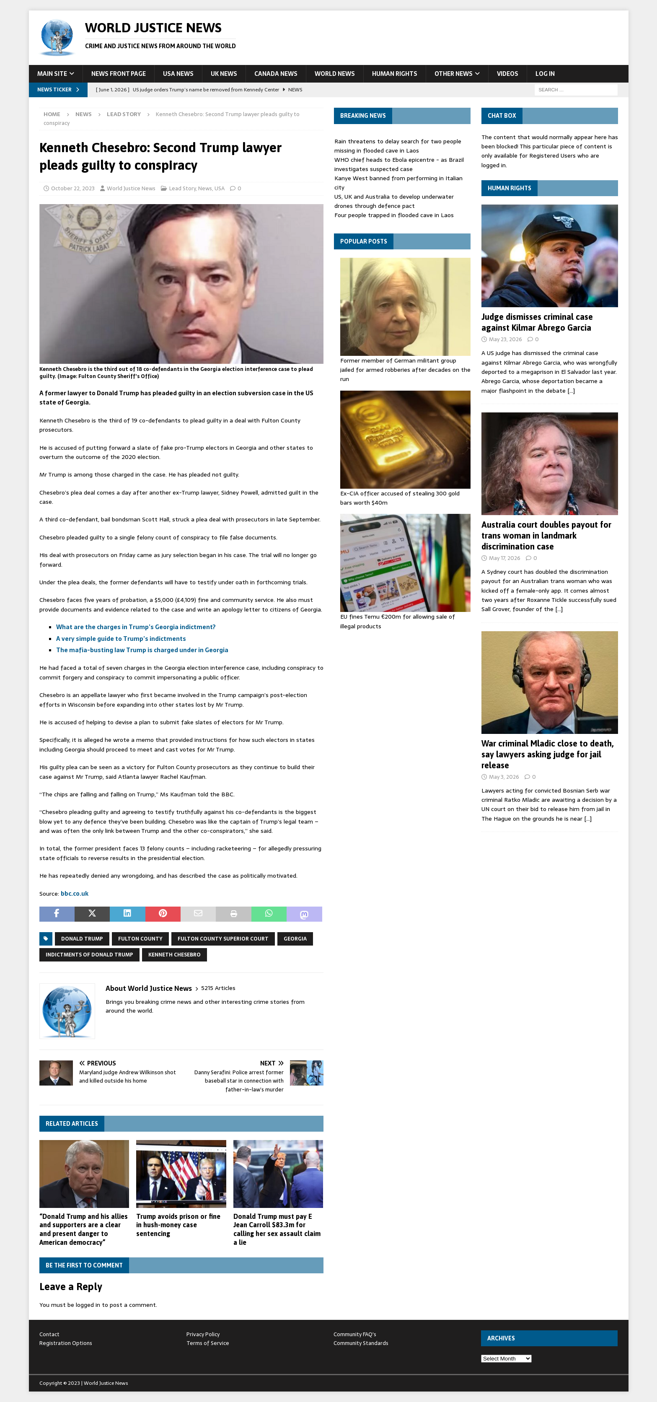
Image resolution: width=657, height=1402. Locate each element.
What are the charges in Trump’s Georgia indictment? (136, 627)
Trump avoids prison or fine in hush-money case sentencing (178, 1225)
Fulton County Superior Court (223, 939)
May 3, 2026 (504, 776)
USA (220, 188)
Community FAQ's (355, 1334)
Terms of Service (207, 1343)
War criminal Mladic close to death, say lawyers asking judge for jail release (547, 754)
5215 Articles (218, 988)
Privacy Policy (203, 1334)
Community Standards (361, 1343)
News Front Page (118, 73)
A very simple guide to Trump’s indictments (121, 638)
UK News (224, 73)
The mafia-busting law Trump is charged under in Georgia (142, 650)
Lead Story (182, 188)
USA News (178, 73)
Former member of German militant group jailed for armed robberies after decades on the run (405, 370)
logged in (88, 1304)
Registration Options (65, 1343)
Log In (545, 73)
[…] (571, 390)
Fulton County (140, 939)
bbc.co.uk (74, 893)
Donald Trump (82, 939)
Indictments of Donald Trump (89, 955)
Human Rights (394, 73)
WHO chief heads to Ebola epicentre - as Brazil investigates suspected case (399, 164)
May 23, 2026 (505, 339)
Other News (454, 73)
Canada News (275, 73)
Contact (49, 1334)
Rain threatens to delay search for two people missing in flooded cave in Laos (397, 146)
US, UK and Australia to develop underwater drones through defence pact (394, 201)
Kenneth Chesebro (174, 955)
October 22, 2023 (73, 188)
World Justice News (131, 188)
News (83, 114)
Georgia (295, 939)
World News (335, 73)
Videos (507, 73)
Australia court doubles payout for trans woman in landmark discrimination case (546, 535)
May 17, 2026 (504, 558)
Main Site (52, 73)
